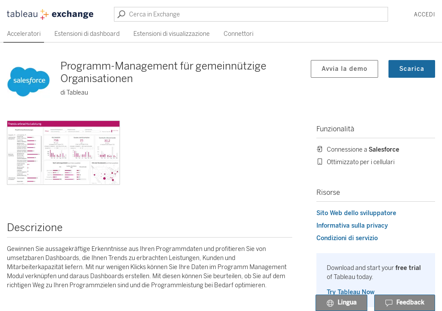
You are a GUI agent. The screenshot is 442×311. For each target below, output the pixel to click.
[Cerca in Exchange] (251, 14)
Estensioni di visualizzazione (171, 34)
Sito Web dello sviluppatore (356, 213)
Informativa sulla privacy (352, 225)
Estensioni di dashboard (87, 34)
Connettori (238, 34)
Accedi (424, 15)
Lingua (341, 303)
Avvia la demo (344, 69)
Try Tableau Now (351, 292)
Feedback (404, 303)
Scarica (411, 69)
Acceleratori (24, 34)
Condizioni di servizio (347, 238)
